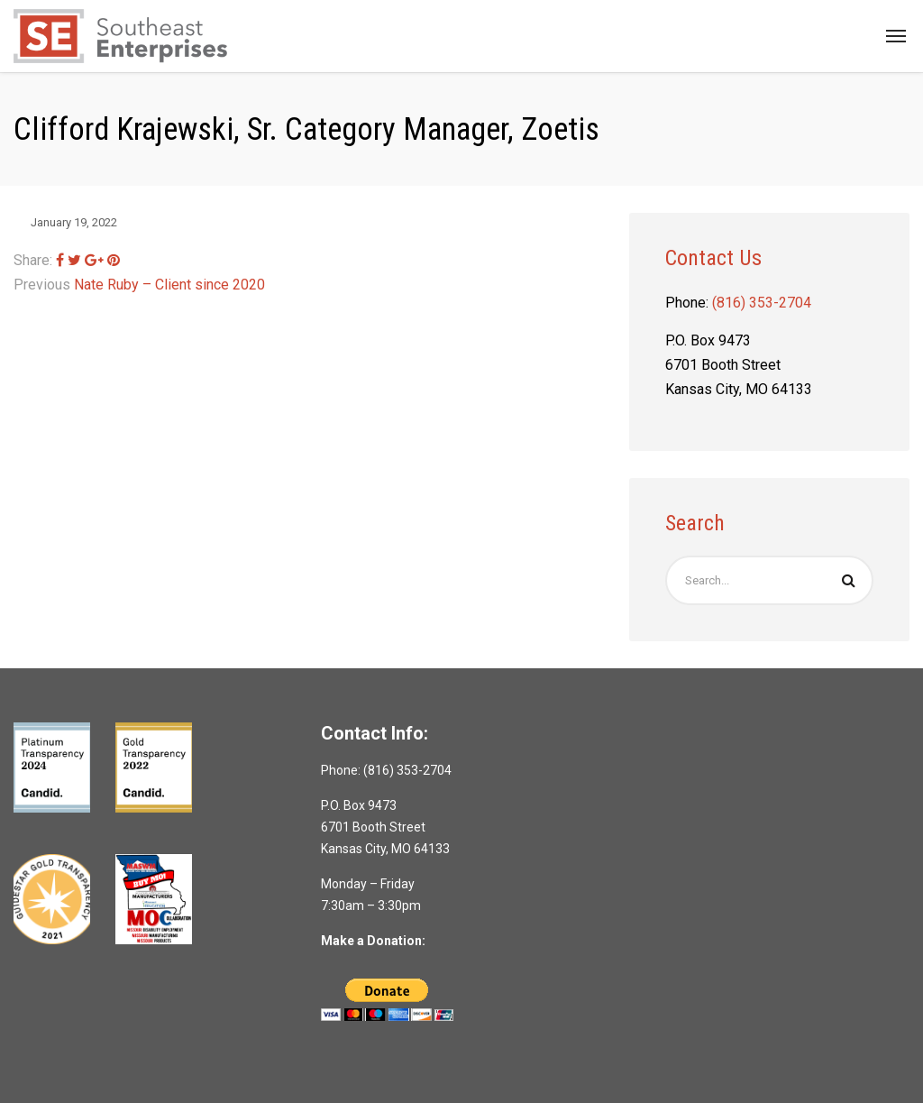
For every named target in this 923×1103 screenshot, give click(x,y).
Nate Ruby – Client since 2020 (169, 284)
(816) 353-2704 (761, 302)
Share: (33, 260)
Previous (42, 284)
